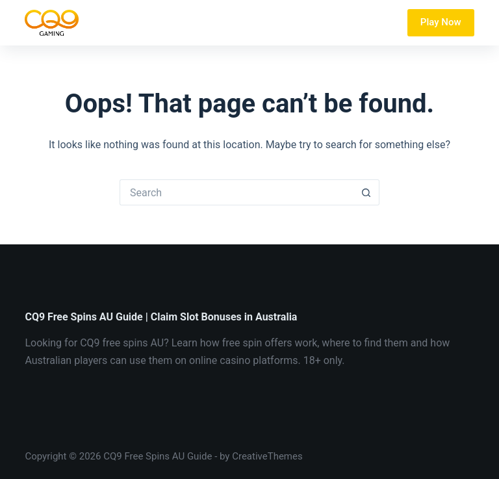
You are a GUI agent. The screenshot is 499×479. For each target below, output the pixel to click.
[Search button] (366, 192)
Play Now (440, 22)
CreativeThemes (267, 456)
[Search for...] (236, 192)
